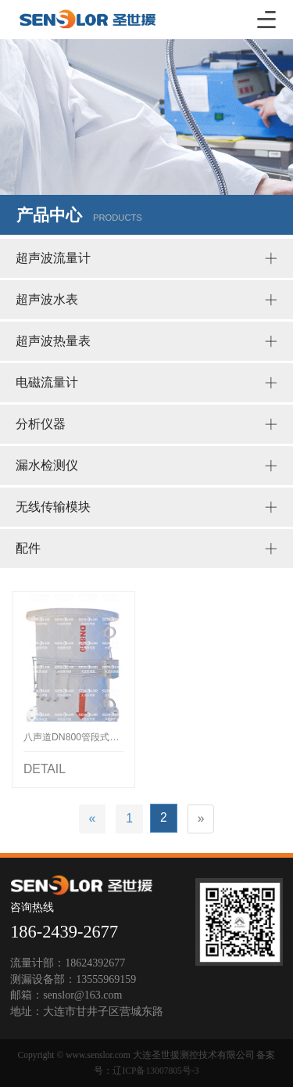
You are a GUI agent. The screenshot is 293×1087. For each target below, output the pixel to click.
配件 (146, 548)
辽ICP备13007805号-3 (155, 1071)
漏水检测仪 (146, 465)
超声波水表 (146, 299)
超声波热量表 (146, 341)
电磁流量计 (146, 382)
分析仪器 (146, 424)
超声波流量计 (146, 258)
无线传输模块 (146, 507)
